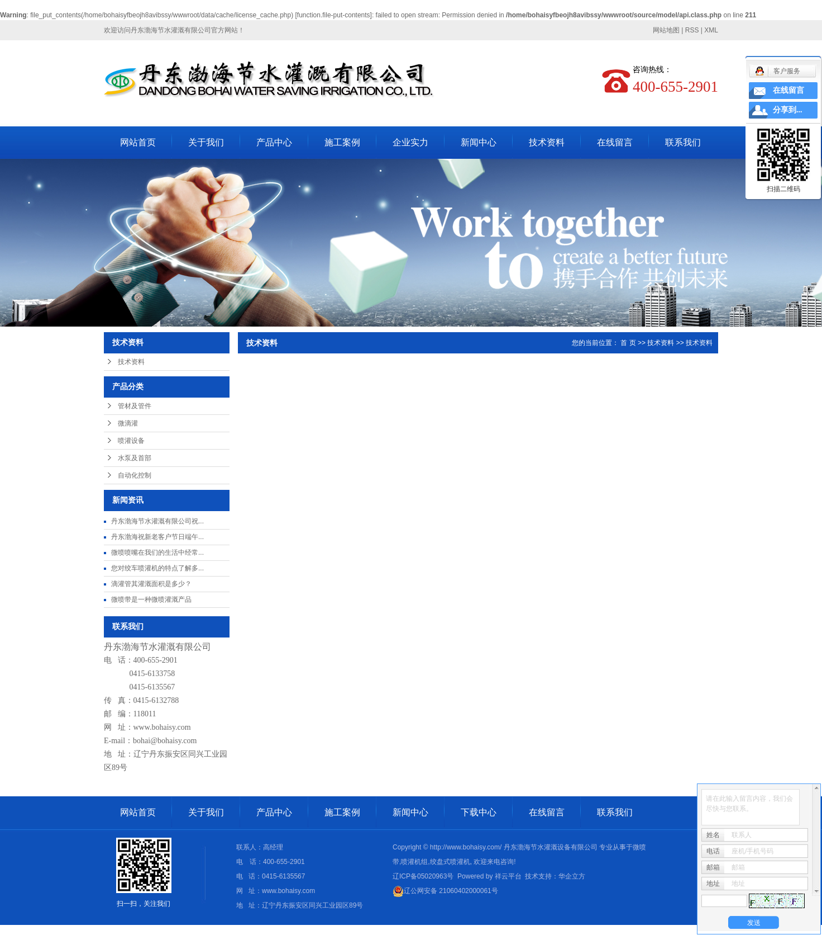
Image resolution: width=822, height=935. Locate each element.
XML (711, 30)
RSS (692, 30)
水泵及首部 (134, 458)
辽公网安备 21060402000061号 (445, 891)
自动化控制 (134, 475)
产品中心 (274, 142)
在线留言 (615, 142)
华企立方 (571, 876)
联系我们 (683, 142)
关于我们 (206, 142)
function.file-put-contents (333, 15)
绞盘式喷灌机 (450, 862)
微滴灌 (128, 423)
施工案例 (342, 142)
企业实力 (410, 142)
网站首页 (138, 142)
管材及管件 (134, 406)
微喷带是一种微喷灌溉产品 (151, 599)
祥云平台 (508, 876)
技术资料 (547, 142)
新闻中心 (478, 142)
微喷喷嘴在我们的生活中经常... (157, 552)
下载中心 (478, 812)
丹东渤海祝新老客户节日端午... (157, 537)
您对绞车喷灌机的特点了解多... (157, 568)
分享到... (787, 110)
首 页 (627, 343)
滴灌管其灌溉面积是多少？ (151, 584)
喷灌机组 (414, 862)
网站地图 (666, 30)
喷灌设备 (131, 441)
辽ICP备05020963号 (423, 876)
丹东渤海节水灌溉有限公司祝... (157, 521)
